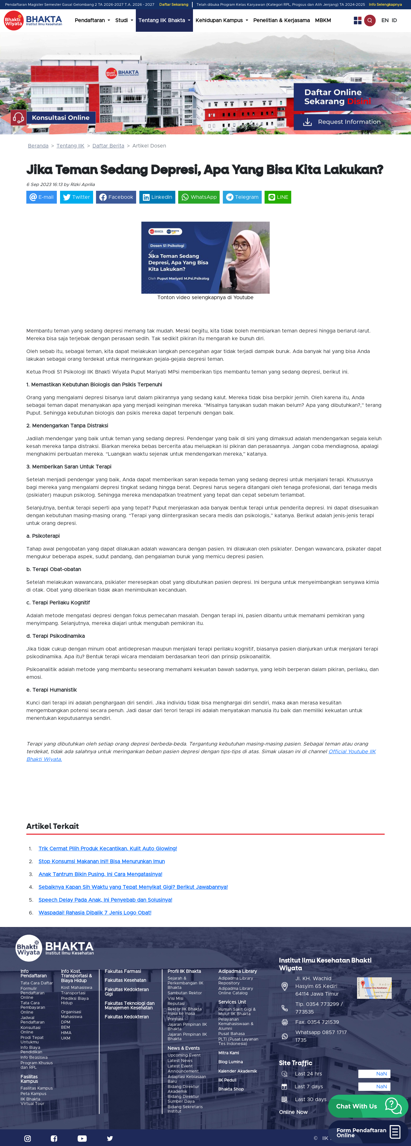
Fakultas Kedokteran (127, 1017)
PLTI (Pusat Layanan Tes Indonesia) (238, 1041)
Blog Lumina (230, 1062)
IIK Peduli (227, 1080)
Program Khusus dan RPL (37, 1064)
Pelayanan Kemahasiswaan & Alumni (236, 1024)
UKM (65, 1038)
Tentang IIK (70, 145)
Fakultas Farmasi (123, 971)
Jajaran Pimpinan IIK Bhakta (187, 1026)
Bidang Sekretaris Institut (185, 1107)
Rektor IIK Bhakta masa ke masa (185, 1011)
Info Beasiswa (34, 1057)
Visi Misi (175, 998)
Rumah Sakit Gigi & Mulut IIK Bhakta (237, 1011)
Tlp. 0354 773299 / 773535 (319, 1006)
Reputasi (176, 1003)
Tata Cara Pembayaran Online (33, 1007)
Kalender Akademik (237, 1071)
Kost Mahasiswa (76, 988)
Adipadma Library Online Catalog (235, 990)
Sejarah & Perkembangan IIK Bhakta (185, 983)
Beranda (38, 145)
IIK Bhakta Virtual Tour (32, 1100)
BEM (65, 1027)
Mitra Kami (228, 1052)
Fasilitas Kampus (37, 1088)
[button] (151, 254)
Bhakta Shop (231, 1089)
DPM (65, 1022)
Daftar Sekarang (173, 4)
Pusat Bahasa (231, 1034)
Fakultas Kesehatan (125, 980)
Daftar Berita (108, 145)
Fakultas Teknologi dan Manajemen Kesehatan (129, 1005)
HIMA (66, 1032)
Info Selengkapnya (385, 4)
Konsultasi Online (30, 1029)
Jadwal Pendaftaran (33, 1019)
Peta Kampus (33, 1093)
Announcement (183, 1070)
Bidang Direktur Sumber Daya (183, 1097)
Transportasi (73, 993)
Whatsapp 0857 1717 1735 (321, 1034)
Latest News (180, 1060)
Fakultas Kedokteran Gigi (127, 992)
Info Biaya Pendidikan (31, 1049)
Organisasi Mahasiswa (71, 1014)
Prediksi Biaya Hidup (75, 1000)
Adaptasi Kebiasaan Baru (187, 1078)
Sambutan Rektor (185, 993)
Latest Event (180, 1065)
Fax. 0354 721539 (317, 1020)
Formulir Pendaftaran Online (33, 993)
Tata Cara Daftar (37, 983)
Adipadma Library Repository (235, 980)
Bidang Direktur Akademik (183, 1087)
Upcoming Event (184, 1055)
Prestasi (175, 1019)
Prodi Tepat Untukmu (32, 1039)
